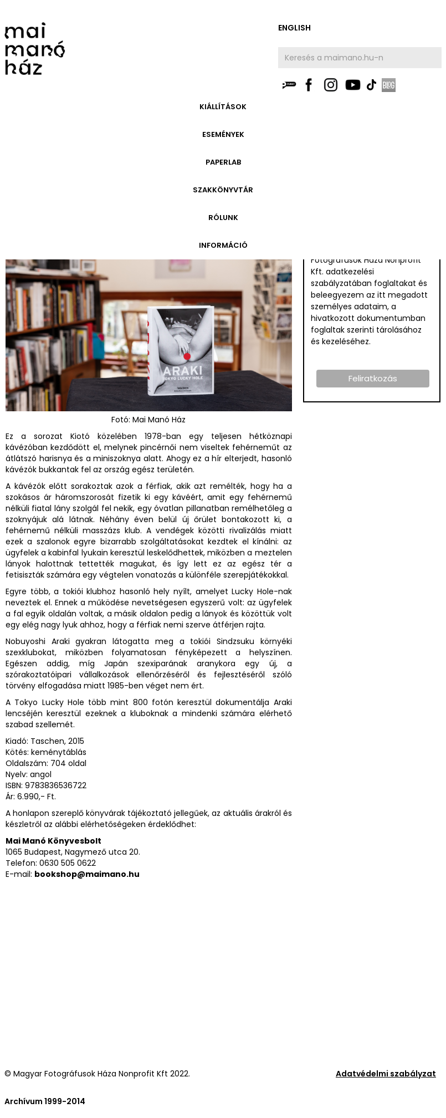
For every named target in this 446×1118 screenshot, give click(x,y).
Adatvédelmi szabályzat (386, 1073)
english (294, 27)
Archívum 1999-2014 (44, 1101)
